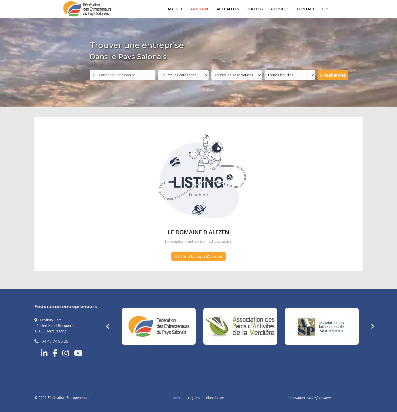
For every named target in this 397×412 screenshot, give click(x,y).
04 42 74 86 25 (51, 341)
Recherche (333, 75)
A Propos (279, 8)
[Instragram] (65, 353)
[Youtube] (78, 353)
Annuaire (199, 8)
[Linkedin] (44, 353)
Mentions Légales (186, 397)
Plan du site (215, 397)
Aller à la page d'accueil (198, 256)
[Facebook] (54, 353)
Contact (306, 8)
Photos (255, 8)
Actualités (228, 8)
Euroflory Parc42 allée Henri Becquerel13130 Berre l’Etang (54, 326)
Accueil (175, 8)
